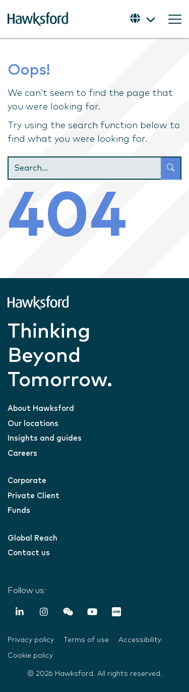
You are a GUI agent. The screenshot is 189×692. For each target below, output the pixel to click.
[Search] (94, 168)
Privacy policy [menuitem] (31, 640)
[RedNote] (116, 614)
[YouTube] (92, 614)
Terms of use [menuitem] (86, 640)
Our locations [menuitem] (33, 424)
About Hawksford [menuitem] (41, 408)
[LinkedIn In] (20, 614)
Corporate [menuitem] (27, 481)
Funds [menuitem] (19, 510)
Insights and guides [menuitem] (45, 438)
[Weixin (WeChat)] (68, 614)
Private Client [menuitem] (33, 496)
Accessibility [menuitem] (139, 640)
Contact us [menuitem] (29, 553)
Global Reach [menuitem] (32, 538)
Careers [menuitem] (22, 453)
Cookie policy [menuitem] (30, 655)
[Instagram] (44, 614)
